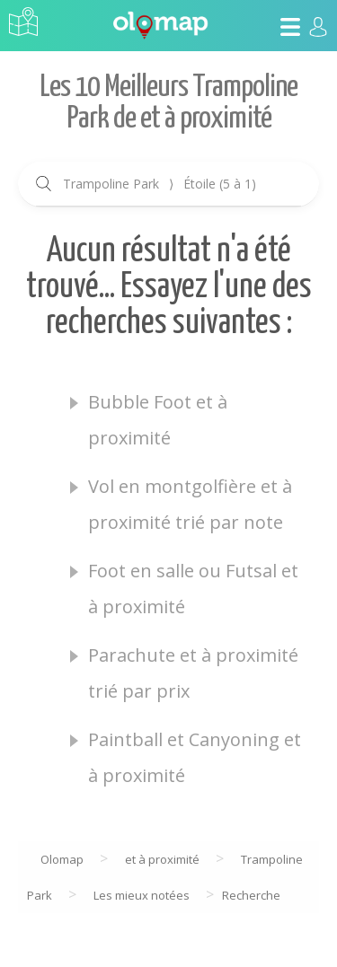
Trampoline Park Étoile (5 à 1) (159, 183)
